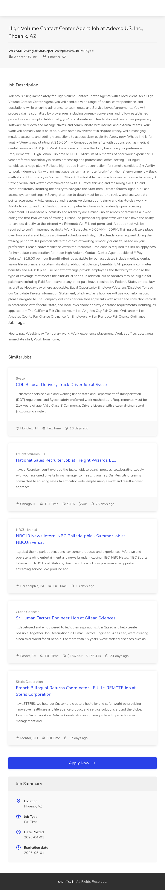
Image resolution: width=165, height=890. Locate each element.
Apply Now (82, 763)
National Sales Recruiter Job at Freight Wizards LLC (66, 460)
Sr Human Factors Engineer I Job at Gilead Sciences (66, 618)
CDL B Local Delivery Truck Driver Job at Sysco (61, 385)
